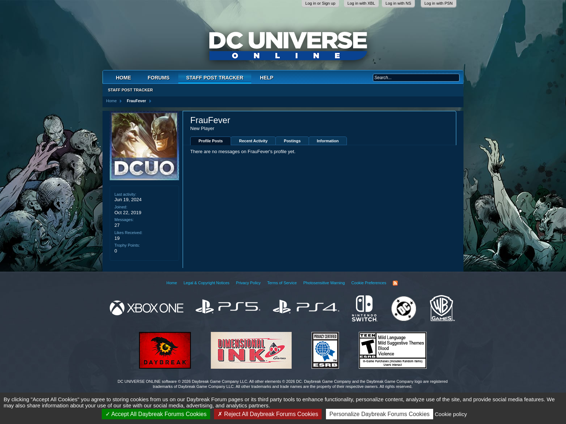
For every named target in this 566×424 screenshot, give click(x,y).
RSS (395, 283)
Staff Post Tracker (214, 78)
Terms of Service (282, 283)
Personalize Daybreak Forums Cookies (380, 414)
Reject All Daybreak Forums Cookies (268, 414)
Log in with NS (398, 3)
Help (266, 78)
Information (328, 141)
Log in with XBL (361, 3)
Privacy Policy (248, 283)
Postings (292, 141)
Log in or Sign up (320, 3)
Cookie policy (451, 414)
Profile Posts (211, 141)
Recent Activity (253, 141)
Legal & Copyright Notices (206, 283)
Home (123, 78)
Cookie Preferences (368, 283)
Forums (159, 78)
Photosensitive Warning (324, 283)
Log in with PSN (439, 3)
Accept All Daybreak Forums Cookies (156, 414)
